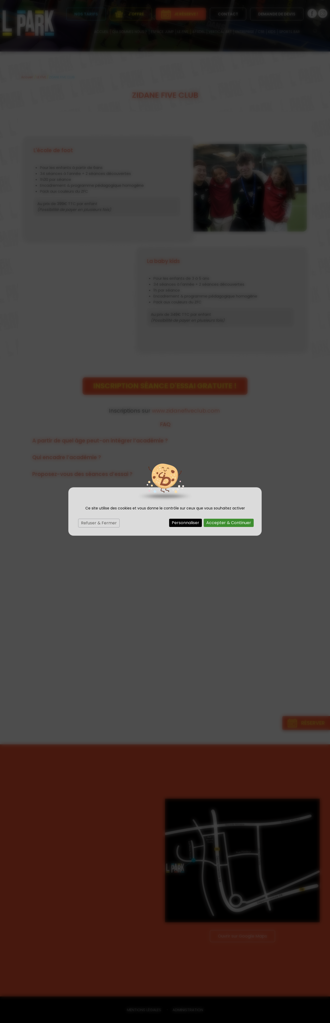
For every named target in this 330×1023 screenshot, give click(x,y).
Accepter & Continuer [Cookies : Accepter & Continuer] (228, 523)
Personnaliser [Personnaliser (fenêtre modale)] (185, 523)
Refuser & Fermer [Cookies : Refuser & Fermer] (99, 523)
